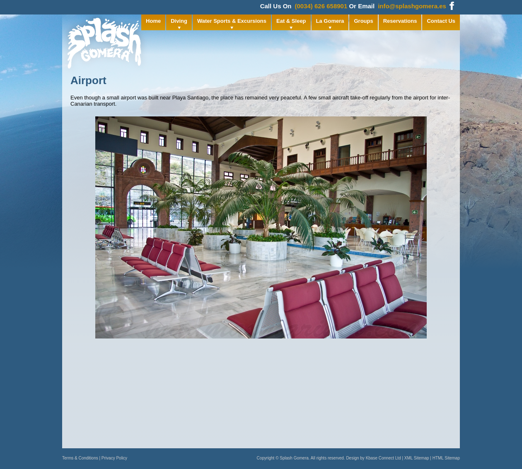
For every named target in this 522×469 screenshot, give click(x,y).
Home (153, 21)
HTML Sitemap (446, 458)
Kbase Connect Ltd (383, 458)
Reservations (400, 21)
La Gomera (330, 21)
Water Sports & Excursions (231, 21)
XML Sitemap (416, 458)
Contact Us (441, 21)
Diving (179, 21)
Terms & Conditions (80, 458)
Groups (363, 21)
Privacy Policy (114, 458)
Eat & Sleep (291, 21)
